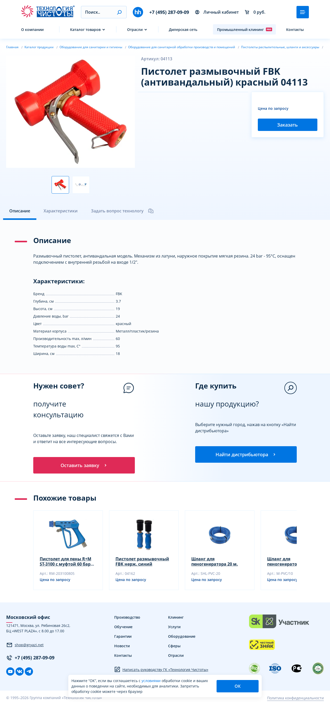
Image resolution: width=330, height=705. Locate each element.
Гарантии (122, 636)
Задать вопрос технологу (122, 211)
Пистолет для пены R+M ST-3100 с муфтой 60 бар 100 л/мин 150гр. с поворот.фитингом (65, 561)
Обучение (123, 626)
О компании (32, 29)
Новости (122, 645)
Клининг (176, 617)
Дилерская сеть (183, 29)
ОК (238, 686)
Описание (19, 211)
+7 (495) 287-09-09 (169, 12)
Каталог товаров (85, 29)
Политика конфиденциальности (295, 697)
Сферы (174, 645)
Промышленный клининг (244, 29)
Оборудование (181, 636)
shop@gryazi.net (25, 645)
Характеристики (61, 211)
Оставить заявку (84, 465)
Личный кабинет (217, 12)
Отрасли (135, 29)
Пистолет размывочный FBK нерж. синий (142, 561)
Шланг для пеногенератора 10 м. (290, 561)
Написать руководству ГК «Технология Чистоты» (161, 669)
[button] (119, 12)
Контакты (295, 29)
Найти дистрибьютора (246, 454)
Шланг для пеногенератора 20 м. (214, 561)
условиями (152, 680)
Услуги (174, 626)
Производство (127, 617)
